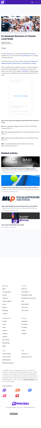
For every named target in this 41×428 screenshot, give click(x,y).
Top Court (24, 307)
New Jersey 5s (8, 53)
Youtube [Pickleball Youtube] (24, 333)
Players (4, 307)
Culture (4, 330)
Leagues (5, 298)
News (4, 289)
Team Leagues (6, 301)
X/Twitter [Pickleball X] (24, 327)
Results (4, 295)
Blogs (4, 346)
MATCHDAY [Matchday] (25, 304)
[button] (36, 2)
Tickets (4, 313)
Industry (4, 333)
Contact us (24, 353)
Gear (3, 327)
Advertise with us (26, 357)
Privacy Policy (6, 353)
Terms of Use (6, 357)
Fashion (4, 336)
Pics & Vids (5, 340)
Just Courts (25, 310)
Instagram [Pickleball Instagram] (24, 321)
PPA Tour (24, 289)
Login (32, 2)
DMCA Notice (6, 360)
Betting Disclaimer (8, 363)
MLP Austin (32, 53)
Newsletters (6, 343)
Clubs (4, 304)
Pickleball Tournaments (28, 298)
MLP (22, 301)
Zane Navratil (25, 71)
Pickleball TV (25, 292)
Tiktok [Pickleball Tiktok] (23, 330)
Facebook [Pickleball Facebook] (24, 324)
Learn (4, 324)
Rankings (5, 310)
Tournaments (6, 292)
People (4, 321)
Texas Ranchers (25, 55)
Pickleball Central (26, 295)
